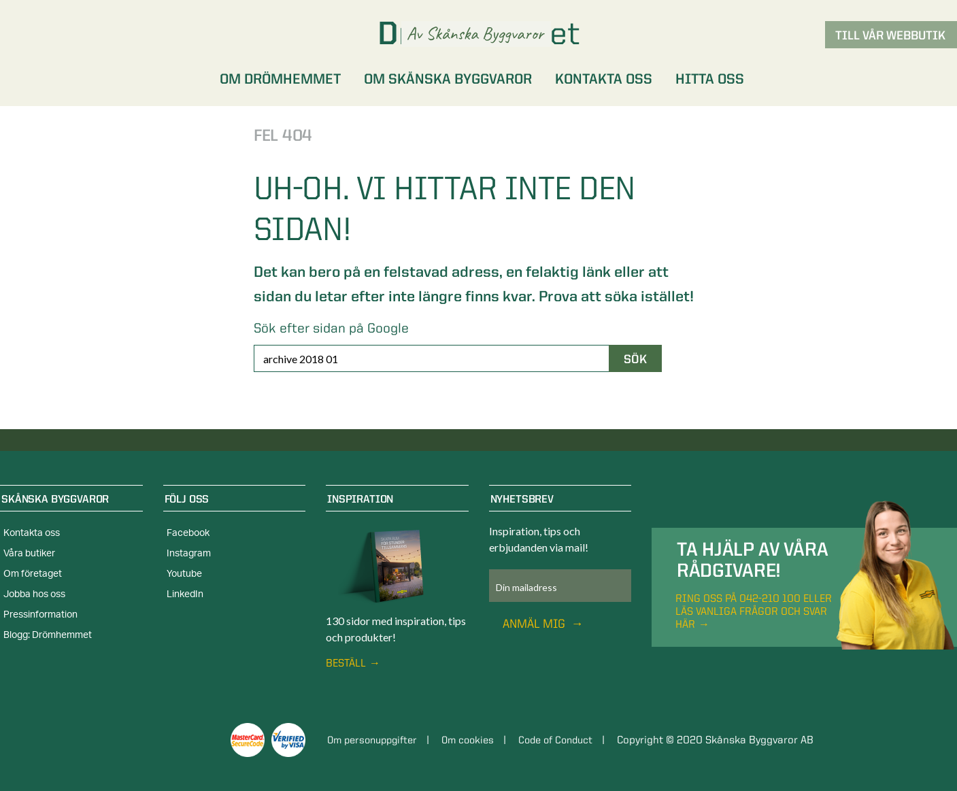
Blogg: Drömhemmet (47, 635)
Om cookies (477, 739)
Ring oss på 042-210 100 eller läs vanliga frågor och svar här (753, 611)
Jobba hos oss (34, 594)
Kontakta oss (31, 533)
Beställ (346, 663)
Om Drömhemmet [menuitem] (280, 78)
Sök (635, 358)
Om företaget (32, 574)
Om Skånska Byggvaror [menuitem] (448, 78)
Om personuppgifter (376, 739)
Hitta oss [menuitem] (709, 78)
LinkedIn (185, 594)
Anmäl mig (535, 623)
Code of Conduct (570, 739)
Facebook (188, 533)
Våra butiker (29, 553)
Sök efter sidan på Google (331, 327)
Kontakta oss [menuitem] (603, 78)
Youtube (184, 574)
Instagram (189, 553)
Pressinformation (40, 615)
